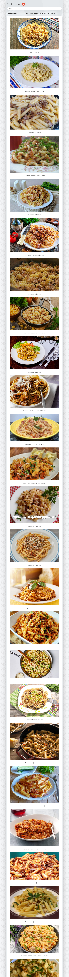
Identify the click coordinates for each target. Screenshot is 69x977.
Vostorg (13, 4)
